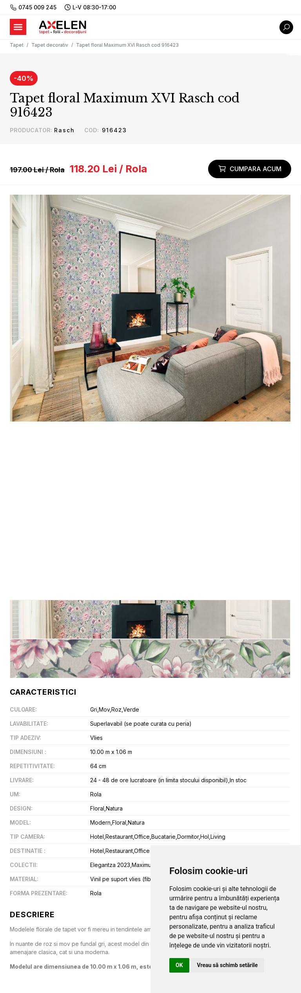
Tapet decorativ (49, 45)
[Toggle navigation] (18, 27)
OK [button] (179, 965)
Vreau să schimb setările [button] (227, 965)
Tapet (17, 45)
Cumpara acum (249, 168)
